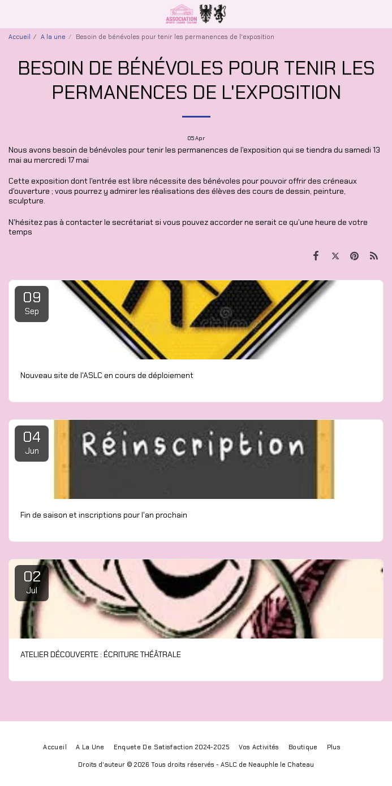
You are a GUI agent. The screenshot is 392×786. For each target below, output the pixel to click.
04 (32, 442)
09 (32, 302)
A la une (53, 37)
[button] (12, 13)
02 (32, 581)
